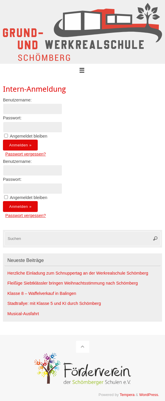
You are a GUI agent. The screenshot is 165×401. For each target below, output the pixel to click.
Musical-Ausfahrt (23, 313)
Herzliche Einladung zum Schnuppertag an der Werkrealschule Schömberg (77, 273)
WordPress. (149, 394)
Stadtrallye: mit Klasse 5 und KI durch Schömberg (54, 303)
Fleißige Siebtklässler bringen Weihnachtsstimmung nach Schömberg (72, 283)
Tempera (127, 394)
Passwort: (12, 118)
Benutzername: (17, 100)
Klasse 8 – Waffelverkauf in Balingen (41, 293)
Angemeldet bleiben (28, 136)
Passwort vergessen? (25, 154)
